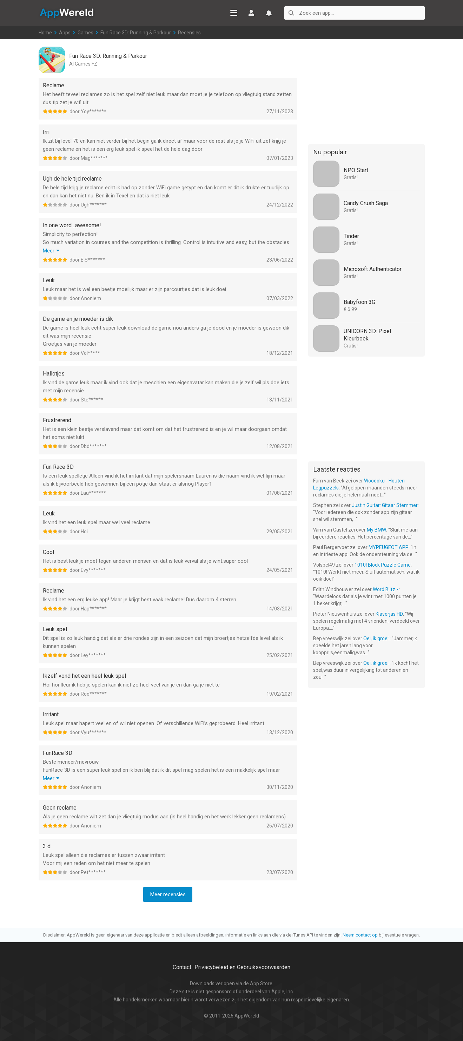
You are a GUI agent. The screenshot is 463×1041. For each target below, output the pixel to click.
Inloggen (251, 13)
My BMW (376, 530)
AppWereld (67, 12)
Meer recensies (168, 894)
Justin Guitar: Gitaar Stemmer (385, 505)
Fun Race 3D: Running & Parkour (135, 32)
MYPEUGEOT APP (389, 547)
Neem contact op (360, 935)
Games (85, 32)
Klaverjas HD (389, 614)
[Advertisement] (366, 90)
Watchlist (269, 13)
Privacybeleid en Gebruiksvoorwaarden (242, 967)
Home (45, 32)
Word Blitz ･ (386, 589)
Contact (182, 967)
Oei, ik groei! (376, 638)
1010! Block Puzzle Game (383, 565)
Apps (65, 32)
